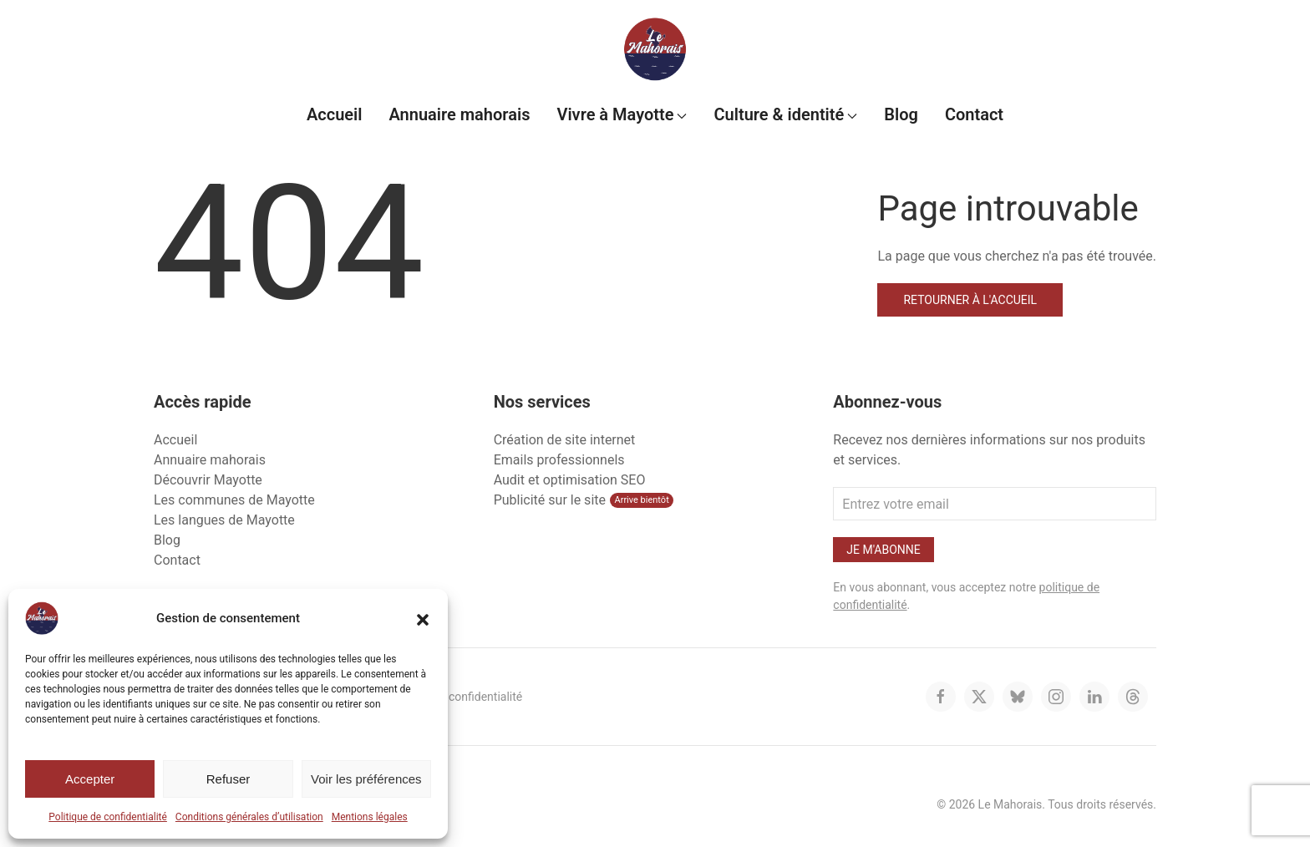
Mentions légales (370, 817)
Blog (901, 114)
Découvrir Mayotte (208, 480)
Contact (974, 114)
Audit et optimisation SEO (570, 480)
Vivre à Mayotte (621, 114)
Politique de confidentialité (107, 817)
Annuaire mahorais (459, 114)
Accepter (89, 779)
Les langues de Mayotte (224, 520)
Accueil (335, 114)
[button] (422, 618)
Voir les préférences (366, 779)
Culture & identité (785, 114)
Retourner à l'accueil (970, 300)
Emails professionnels (559, 460)
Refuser (228, 779)
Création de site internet (565, 440)
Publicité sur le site (550, 500)
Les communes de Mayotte (234, 500)
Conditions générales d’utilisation (249, 817)
